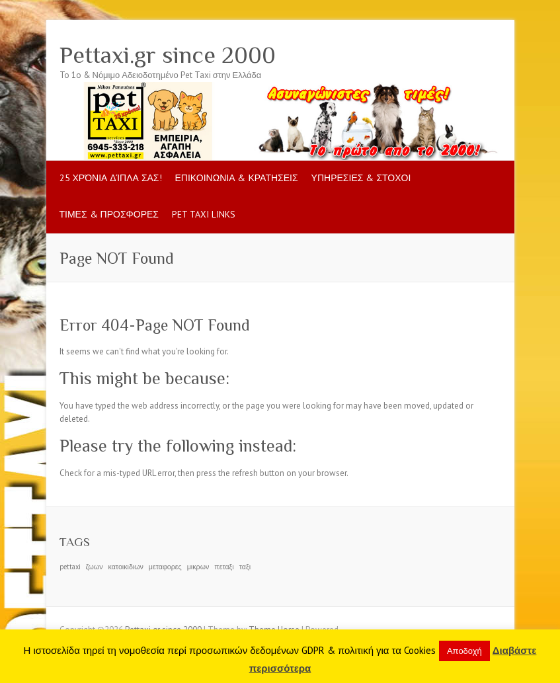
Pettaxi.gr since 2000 (168, 55)
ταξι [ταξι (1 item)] (245, 566)
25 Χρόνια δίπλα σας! (111, 178)
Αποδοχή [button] (464, 651)
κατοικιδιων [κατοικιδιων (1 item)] (125, 566)
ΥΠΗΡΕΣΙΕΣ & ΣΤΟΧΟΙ (361, 178)
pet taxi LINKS (203, 214)
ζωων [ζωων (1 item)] (94, 566)
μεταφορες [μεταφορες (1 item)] (165, 566)
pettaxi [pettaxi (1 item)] (70, 566)
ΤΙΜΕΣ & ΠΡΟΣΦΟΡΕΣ (109, 214)
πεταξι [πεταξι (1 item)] (223, 566)
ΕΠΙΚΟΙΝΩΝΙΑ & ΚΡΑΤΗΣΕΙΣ (236, 178)
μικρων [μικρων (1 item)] (198, 566)
